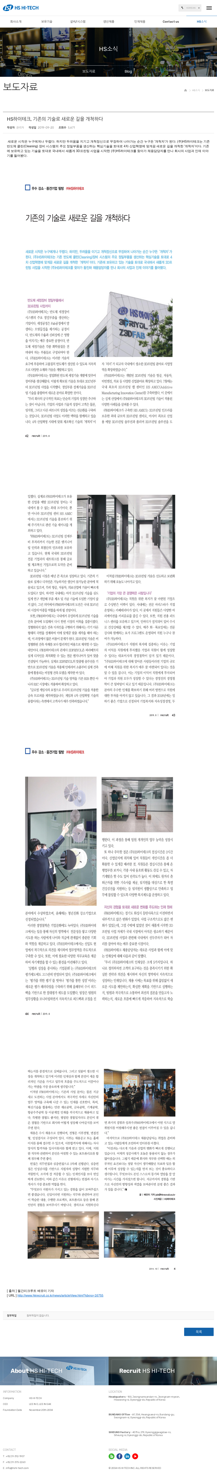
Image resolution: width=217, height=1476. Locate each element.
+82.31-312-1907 (15, 1456)
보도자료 (88, 71)
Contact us (171, 21)
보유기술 (46, 21)
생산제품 (108, 21)
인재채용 (139, 21)
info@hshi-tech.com (17, 1468)
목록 (199, 1332)
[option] (54, 1371)
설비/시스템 (78, 21)
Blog (128, 71)
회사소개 (15, 21)
